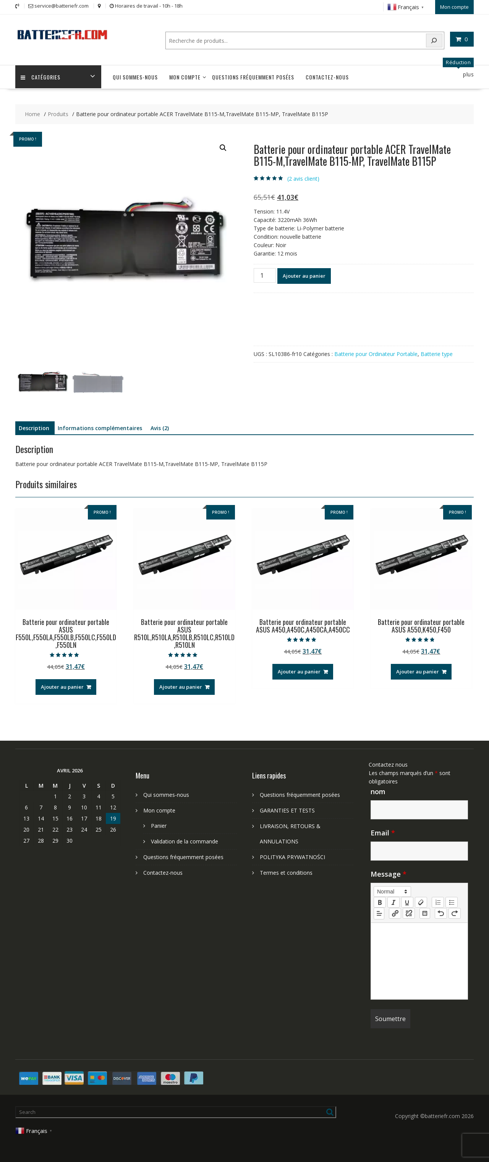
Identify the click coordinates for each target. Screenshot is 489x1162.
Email (383, 832)
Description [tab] (34, 427)
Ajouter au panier (304, 275)
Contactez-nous (327, 77)
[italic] (393, 901)
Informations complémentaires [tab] (100, 427)
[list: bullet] (451, 901)
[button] (223, 147)
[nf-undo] (441, 912)
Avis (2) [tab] (160, 427)
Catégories (41, 77)
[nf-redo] (455, 912)
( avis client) (303, 177)
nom (378, 790)
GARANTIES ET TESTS (287, 809)
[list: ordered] (438, 901)
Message (388, 873)
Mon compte (454, 6)
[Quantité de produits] (265, 274)
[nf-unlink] (409, 912)
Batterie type (437, 353)
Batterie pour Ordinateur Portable (376, 353)
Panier (159, 825)
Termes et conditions (286, 872)
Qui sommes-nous (135, 77)
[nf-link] (395, 912)
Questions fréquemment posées (253, 77)
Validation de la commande (184, 840)
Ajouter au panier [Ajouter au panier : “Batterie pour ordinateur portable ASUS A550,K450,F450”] (417, 671)
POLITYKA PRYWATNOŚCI (292, 856)
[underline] (407, 901)
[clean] (421, 901)
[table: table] (424, 912)
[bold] (380, 901)
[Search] (434, 40)
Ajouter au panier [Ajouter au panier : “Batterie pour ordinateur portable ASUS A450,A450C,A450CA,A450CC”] (299, 671)
